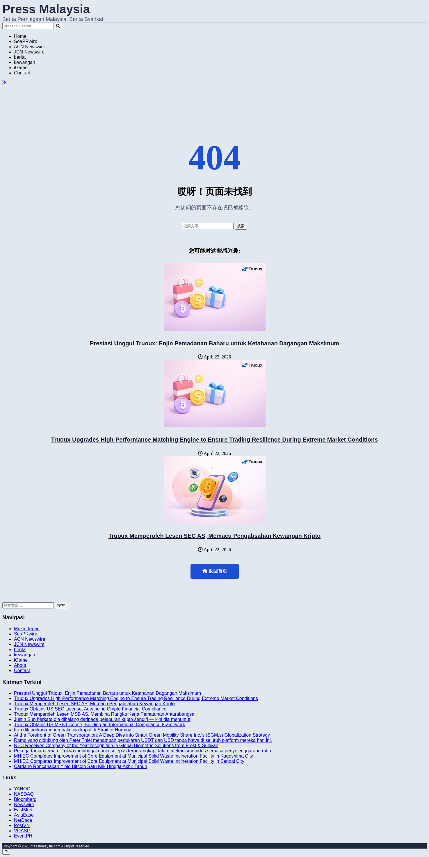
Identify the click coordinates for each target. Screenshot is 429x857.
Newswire (24, 804)
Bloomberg (25, 799)
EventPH (23, 835)
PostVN (22, 825)
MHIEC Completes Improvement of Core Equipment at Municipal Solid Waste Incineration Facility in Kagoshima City (133, 756)
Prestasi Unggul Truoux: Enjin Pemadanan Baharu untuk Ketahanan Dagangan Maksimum (214, 343)
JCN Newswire (29, 51)
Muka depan (27, 628)
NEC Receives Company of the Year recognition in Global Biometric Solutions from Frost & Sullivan (116, 745)
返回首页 (214, 571)
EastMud (23, 809)
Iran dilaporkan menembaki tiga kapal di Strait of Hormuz (72, 729)
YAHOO (22, 788)
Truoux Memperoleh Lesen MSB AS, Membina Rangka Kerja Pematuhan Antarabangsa (104, 714)
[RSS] (4, 82)
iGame (21, 67)
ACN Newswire (29, 46)
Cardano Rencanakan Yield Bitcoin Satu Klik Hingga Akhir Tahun (80, 766)
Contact (22, 72)
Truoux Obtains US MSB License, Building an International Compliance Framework (99, 724)
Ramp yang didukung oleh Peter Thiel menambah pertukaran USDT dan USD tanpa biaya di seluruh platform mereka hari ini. (143, 740)
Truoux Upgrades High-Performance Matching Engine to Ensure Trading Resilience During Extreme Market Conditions (214, 439)
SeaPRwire (25, 41)
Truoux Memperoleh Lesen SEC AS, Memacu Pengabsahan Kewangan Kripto (214, 536)
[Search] (58, 26)
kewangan (24, 62)
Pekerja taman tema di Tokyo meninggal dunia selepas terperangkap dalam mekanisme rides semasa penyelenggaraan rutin (142, 750)
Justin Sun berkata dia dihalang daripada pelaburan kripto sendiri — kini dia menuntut (102, 719)
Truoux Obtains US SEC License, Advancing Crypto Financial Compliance (90, 708)
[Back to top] (6, 852)
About (20, 665)
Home (20, 36)
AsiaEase (24, 815)
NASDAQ (24, 794)
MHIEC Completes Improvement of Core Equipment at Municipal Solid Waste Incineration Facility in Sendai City (129, 761)
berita (20, 57)
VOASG (22, 830)
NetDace (23, 820)
